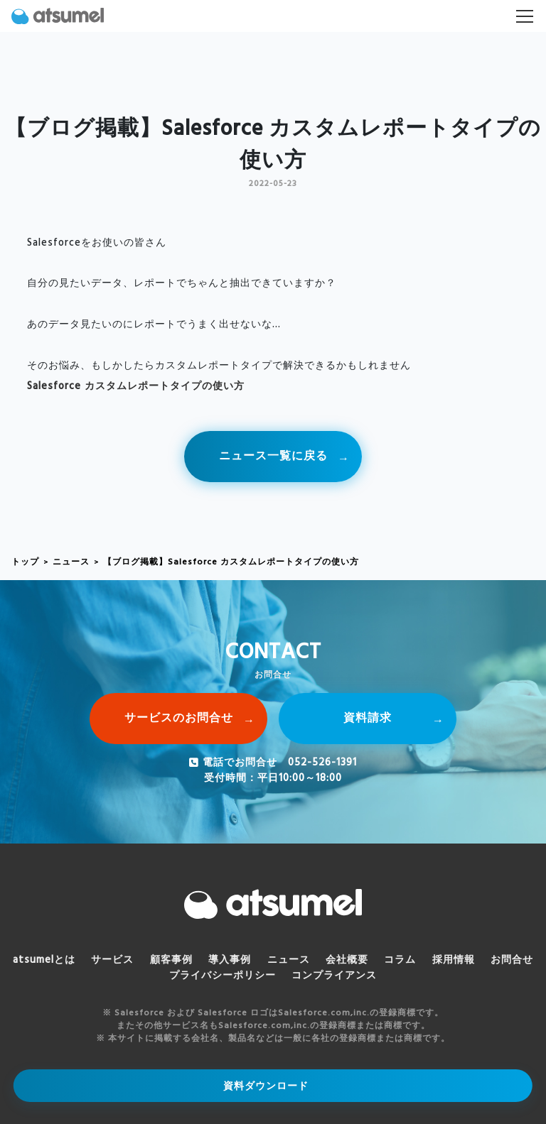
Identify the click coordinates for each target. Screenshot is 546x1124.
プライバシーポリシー (222, 976)
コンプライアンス (334, 976)
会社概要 (347, 960)
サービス (112, 960)
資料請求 (367, 718)
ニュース (71, 562)
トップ (25, 562)
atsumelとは (44, 960)
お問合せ (512, 960)
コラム (400, 960)
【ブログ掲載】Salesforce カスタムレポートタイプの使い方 (231, 562)
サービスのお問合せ (178, 718)
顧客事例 (171, 960)
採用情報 (453, 960)
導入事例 (229, 960)
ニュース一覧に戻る (273, 456)
